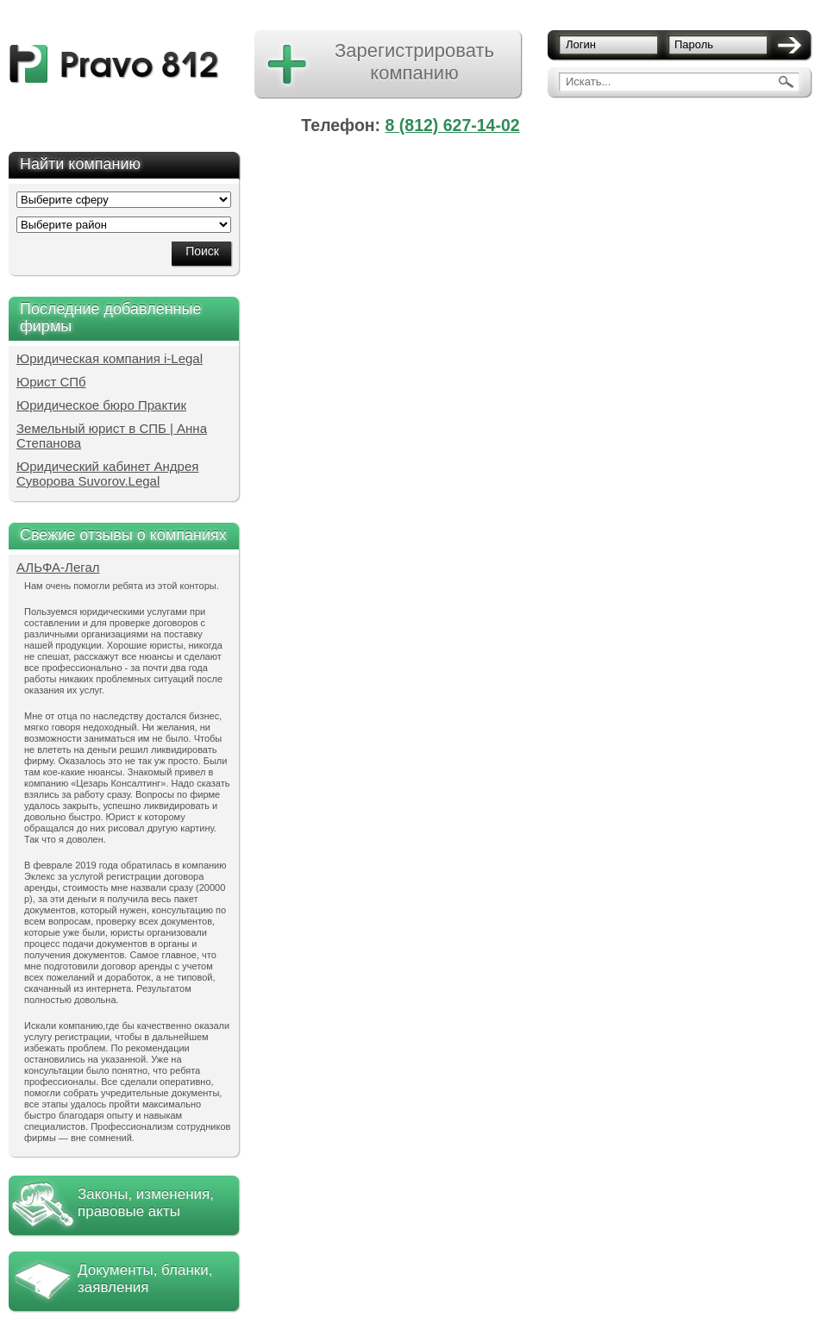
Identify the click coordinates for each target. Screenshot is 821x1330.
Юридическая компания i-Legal (109, 358)
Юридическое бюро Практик (101, 405)
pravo (114, 64)
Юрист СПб (51, 381)
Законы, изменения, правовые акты (146, 1203)
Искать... (588, 81)
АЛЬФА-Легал (58, 567)
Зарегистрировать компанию (414, 62)
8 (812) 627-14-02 (452, 125)
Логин (581, 44)
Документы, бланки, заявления (145, 1278)
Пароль (693, 44)
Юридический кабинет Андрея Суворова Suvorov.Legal (107, 473)
